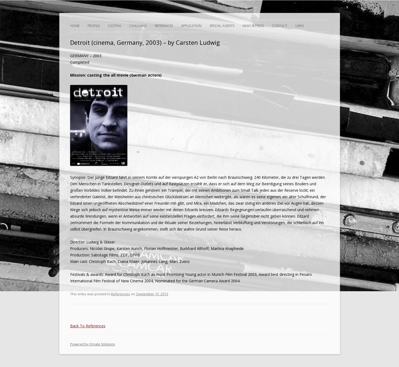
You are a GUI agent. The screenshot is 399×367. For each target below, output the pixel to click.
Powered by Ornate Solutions (92, 344)
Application (191, 25)
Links (299, 25)
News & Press (253, 25)
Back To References (87, 325)
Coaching (138, 25)
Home (75, 25)
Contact (279, 25)
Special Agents (222, 25)
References (164, 25)
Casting (114, 25)
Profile (94, 25)
